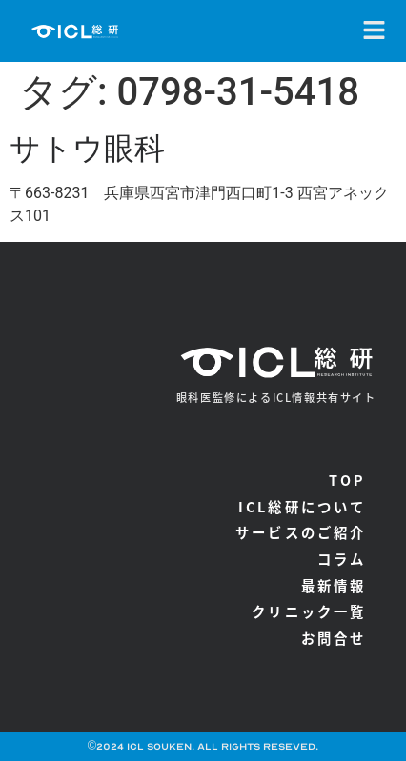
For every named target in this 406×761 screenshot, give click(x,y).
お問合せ (334, 638)
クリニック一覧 (309, 611)
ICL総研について (302, 506)
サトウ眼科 (87, 148)
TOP (348, 480)
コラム (342, 559)
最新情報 (334, 585)
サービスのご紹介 (301, 532)
